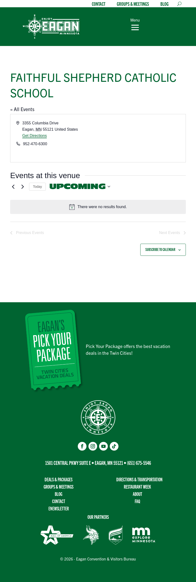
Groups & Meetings (133, 4)
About (137, 494)
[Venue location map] (141, 138)
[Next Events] (22, 186)
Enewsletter (58, 508)
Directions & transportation (139, 479)
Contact (98, 4)
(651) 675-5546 (139, 462)
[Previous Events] (13, 186)
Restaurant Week (137, 487)
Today (37, 187)
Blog (164, 4)
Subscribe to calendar (160, 249)
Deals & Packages (58, 479)
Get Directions (34, 136)
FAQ (137, 501)
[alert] (98, 207)
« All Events (22, 109)
